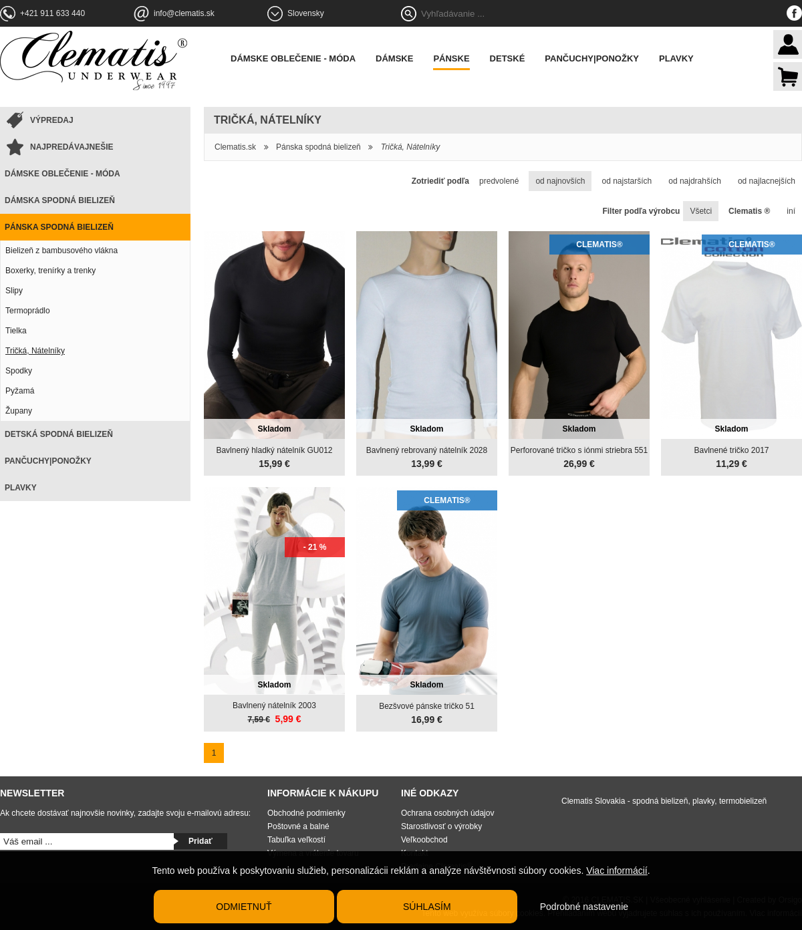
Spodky (18, 370)
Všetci (701, 211)
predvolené (499, 181)
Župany (18, 411)
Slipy (14, 290)
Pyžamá (19, 391)
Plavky (676, 58)
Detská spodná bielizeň (59, 434)
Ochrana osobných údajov (447, 813)
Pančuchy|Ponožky (592, 58)
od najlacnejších (766, 181)
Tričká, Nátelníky (35, 350)
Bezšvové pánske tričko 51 (427, 706)
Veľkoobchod (424, 839)
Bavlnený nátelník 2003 (274, 705)
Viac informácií (617, 870)
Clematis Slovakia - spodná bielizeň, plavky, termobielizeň (664, 801)
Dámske (394, 58)
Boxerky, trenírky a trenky (50, 270)
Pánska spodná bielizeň (59, 227)
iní (791, 211)
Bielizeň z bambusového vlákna (61, 250)
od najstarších (627, 181)
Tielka (16, 330)
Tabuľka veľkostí (296, 839)
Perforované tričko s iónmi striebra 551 (579, 450)
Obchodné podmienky (306, 813)
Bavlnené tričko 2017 (731, 450)
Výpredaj (52, 120)
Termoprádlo (27, 310)
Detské (507, 58)
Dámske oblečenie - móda (293, 58)
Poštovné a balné (298, 826)
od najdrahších (694, 181)
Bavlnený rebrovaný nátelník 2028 (426, 450)
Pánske (451, 58)
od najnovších (560, 181)
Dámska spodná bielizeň (60, 200)
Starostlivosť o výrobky (441, 826)
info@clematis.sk (184, 13)
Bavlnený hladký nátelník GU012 (274, 450)
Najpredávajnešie (71, 147)
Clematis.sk (235, 147)
